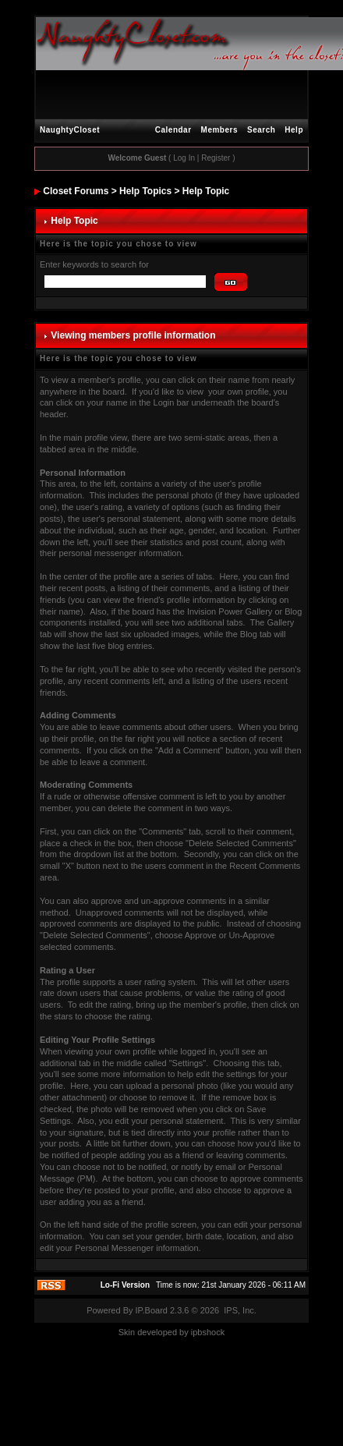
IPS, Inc (239, 1310)
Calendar (173, 130)
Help (294, 130)
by (184, 1332)
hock (216, 1332)
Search (261, 130)
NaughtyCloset (70, 130)
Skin (126, 1332)
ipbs (199, 1332)
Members (219, 130)
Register (215, 158)
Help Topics (145, 191)
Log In (184, 158)
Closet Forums (75, 191)
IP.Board (152, 1310)
